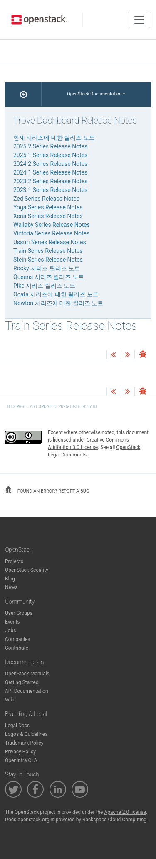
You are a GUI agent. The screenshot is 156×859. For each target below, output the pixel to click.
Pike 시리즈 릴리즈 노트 (44, 285)
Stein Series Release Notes (48, 259)
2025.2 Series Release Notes (50, 146)
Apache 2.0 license (125, 812)
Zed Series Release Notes (46, 198)
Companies (17, 639)
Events (12, 622)
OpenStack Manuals (27, 674)
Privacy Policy (20, 752)
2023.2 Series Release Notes (50, 181)
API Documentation (26, 691)
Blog (10, 579)
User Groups (18, 613)
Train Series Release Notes (47, 251)
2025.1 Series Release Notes (50, 155)
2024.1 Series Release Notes (50, 172)
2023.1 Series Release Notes (50, 190)
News (11, 587)
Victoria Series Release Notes (51, 233)
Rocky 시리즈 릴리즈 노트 (46, 268)
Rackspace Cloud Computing (114, 820)
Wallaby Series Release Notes (51, 224)
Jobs (10, 630)
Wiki (10, 700)
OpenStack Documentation (94, 94)
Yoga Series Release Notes (48, 207)
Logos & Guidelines (26, 734)
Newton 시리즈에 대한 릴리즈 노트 (58, 303)
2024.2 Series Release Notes (50, 163)
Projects (14, 561)
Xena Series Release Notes (48, 216)
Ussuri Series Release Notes (49, 242)
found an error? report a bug (47, 490)
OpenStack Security (26, 570)
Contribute (16, 648)
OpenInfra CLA (21, 760)
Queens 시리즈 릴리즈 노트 (48, 277)
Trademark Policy (24, 743)
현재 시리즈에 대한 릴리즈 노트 (54, 137)
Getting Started (22, 682)
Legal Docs (17, 725)
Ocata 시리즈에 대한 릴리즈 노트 (56, 294)
